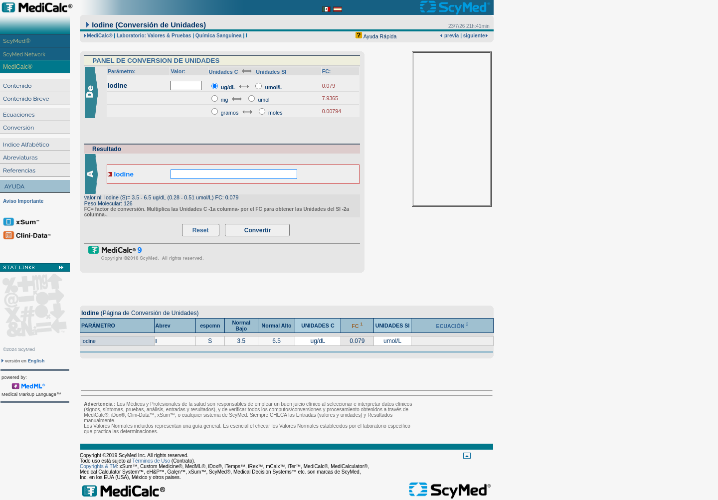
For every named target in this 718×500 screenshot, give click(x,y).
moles (275, 113)
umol (263, 100)
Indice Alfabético (26, 144)
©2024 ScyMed (19, 349)
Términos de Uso (151, 461)
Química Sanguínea (218, 35)
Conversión (18, 127)
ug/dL (228, 87)
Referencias (19, 170)
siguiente (474, 35)
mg (224, 100)
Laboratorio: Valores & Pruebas (154, 35)
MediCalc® (17, 66)
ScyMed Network (24, 54)
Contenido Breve (26, 98)
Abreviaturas (20, 157)
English (36, 360)
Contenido (17, 85)
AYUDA (14, 186)
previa (451, 35)
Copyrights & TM (98, 466)
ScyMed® (16, 40)
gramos (230, 113)
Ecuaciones (19, 114)
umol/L (273, 87)
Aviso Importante (23, 201)
